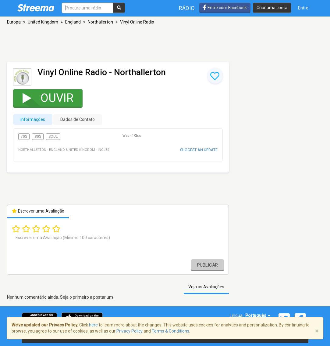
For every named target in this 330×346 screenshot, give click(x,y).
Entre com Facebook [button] (225, 7)
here (93, 324)
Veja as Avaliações (206, 286)
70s (24, 136)
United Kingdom (43, 22)
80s (38, 136)
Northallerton (100, 22)
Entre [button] (303, 7)
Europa (14, 22)
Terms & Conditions (170, 331)
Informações (32, 119)
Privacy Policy (129, 331)
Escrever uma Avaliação (38, 211)
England (73, 22)
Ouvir (44, 98)
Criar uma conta (272, 7)
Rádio (187, 8)
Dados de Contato (77, 119)
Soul (53, 136)
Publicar (207, 265)
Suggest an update (199, 150)
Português (257, 315)
